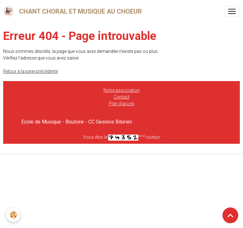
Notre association (121, 90)
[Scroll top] (230, 215)
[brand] (73, 11)
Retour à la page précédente (30, 71)
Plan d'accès (121, 103)
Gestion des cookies (121, 162)
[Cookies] (13, 215)
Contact (121, 96)
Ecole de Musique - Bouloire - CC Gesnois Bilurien (76, 122)
